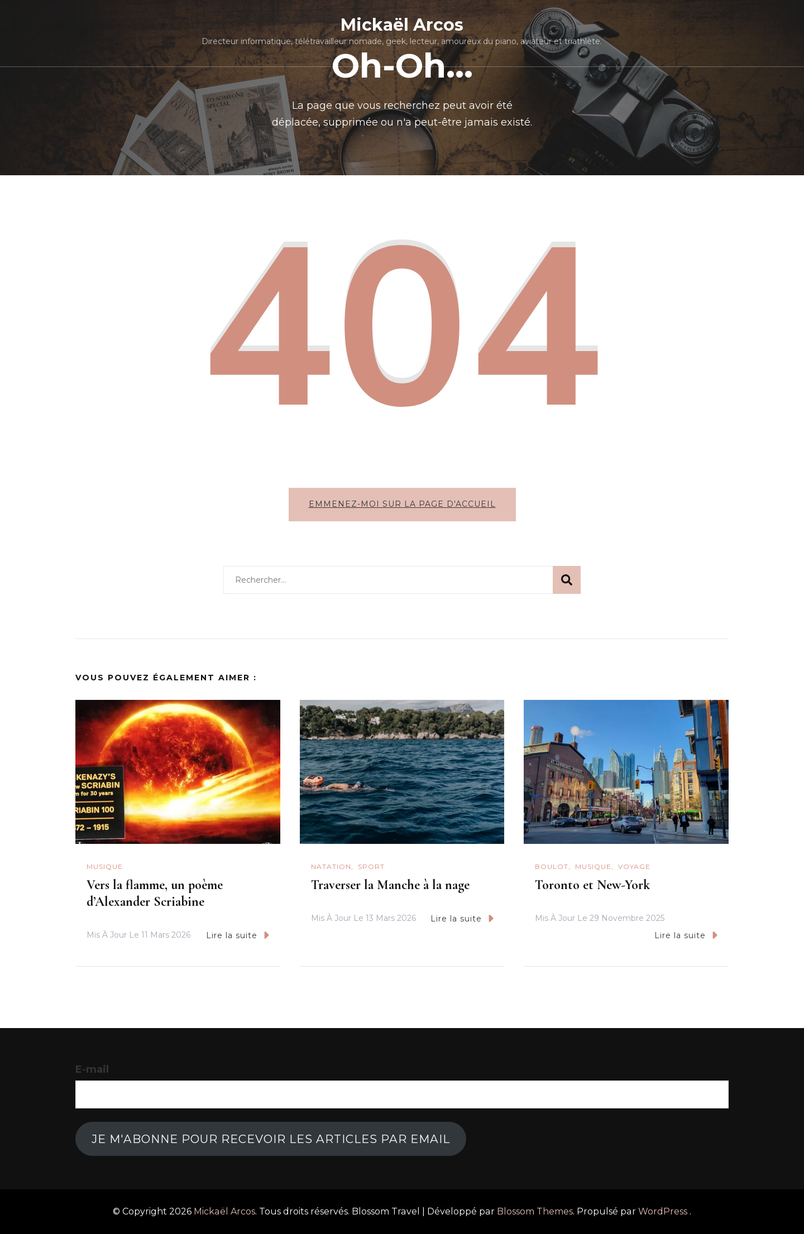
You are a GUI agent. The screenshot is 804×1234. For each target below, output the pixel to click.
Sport (371, 866)
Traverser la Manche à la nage (390, 885)
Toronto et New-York (592, 885)
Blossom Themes (535, 1211)
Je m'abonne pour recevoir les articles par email (271, 1139)
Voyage (634, 866)
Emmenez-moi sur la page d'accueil (402, 504)
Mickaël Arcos (402, 25)
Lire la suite (237, 935)
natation (331, 866)
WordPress (662, 1211)
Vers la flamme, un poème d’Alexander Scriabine (155, 893)
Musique (105, 866)
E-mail (92, 1069)
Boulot (551, 866)
